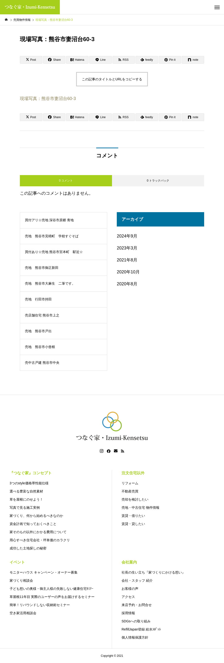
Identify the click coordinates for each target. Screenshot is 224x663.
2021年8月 (127, 260)
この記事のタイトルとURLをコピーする (112, 79)
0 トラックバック (158, 180)
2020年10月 (128, 272)
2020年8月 (127, 284)
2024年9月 (127, 236)
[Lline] (100, 60)
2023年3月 (127, 248)
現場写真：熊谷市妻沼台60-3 (48, 98)
